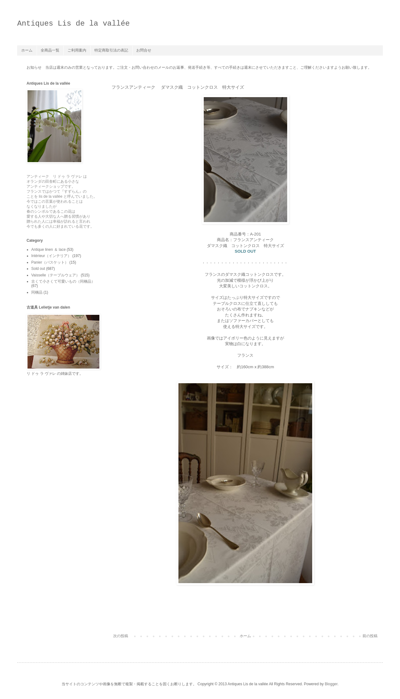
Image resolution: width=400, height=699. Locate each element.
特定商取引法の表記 (111, 50)
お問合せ (143, 50)
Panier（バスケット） (49, 262)
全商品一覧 (50, 50)
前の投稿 (370, 636)
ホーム (26, 50)
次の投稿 (120, 636)
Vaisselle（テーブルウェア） (55, 275)
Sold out (38, 268)
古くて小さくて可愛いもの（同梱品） (63, 281)
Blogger (331, 684)
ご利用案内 (77, 50)
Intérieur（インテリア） (51, 256)
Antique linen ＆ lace (48, 249)
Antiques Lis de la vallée (73, 23)
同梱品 (36, 292)
